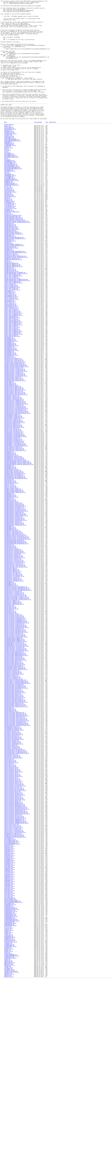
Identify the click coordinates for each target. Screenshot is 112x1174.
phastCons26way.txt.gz (10, 196)
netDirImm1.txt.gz (9, 1040)
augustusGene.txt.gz (10, 154)
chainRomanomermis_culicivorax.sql (14, 770)
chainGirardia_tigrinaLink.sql (13, 516)
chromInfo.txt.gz (9, 162)
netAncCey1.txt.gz (9, 1015)
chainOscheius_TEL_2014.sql (12, 686)
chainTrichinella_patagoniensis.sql (14, 966)
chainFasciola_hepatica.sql (12, 508)
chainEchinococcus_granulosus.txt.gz (15, 487)
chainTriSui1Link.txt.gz (11, 920)
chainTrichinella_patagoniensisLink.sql (15, 969)
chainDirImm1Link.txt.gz (11, 461)
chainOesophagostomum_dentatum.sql (14, 647)
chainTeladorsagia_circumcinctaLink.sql (15, 902)
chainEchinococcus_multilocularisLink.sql (16, 494)
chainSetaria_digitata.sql (11, 804)
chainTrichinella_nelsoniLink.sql (14, 958)
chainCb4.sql (8, 290)
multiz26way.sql (8, 183)
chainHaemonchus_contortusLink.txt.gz (15, 551)
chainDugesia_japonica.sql (11, 474)
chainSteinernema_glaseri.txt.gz (13, 833)
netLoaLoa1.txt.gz (9, 1048)
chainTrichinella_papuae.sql (12, 960)
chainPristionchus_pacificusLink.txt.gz (15, 763)
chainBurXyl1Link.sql (10, 323)
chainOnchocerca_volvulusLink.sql (14, 672)
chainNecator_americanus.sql (12, 636)
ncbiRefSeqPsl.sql (9, 1094)
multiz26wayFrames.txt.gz (11, 188)
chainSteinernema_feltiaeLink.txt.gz (15, 830)
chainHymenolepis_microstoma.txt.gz (14, 570)
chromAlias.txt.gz (9, 241)
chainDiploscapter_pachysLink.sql (14, 455)
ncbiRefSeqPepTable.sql (11, 1103)
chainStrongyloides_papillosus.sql (14, 854)
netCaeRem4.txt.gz (9, 1032)
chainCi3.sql (8, 231)
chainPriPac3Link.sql (10, 734)
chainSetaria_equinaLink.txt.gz (13, 814)
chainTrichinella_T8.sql (11, 927)
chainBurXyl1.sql (9, 320)
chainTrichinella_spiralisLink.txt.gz (15, 981)
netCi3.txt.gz (8, 238)
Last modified (38, 146)
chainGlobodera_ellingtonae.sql (13, 519)
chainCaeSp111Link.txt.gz (11, 420)
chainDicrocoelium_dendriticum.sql (14, 435)
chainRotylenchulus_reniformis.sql (14, 776)
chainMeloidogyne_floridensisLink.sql (15, 611)
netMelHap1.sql (8, 1050)
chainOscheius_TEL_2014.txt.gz (13, 688)
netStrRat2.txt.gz (9, 1071)
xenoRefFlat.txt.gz (9, 1127)
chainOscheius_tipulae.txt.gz (12, 693)
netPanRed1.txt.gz (9, 1062)
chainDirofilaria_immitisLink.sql (14, 466)
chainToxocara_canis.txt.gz (12, 906)
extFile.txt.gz (8, 256)
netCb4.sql (7, 312)
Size (47, 146)
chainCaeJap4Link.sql (10, 365)
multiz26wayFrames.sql (10, 186)
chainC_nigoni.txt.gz (10, 364)
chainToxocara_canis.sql (11, 904)
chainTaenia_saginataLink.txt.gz (13, 892)
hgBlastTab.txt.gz (9, 1155)
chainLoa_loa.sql (9, 580)
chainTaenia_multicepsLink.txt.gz (14, 886)
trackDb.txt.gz (8, 1160)
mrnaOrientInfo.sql (9, 1128)
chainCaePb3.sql (8, 404)
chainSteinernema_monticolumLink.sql (15, 840)
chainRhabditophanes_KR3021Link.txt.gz (15, 769)
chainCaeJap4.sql (9, 359)
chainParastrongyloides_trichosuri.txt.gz (16, 716)
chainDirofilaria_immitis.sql (12, 463)
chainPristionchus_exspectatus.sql (14, 748)
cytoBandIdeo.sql (9, 172)
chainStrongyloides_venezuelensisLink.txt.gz (17, 869)
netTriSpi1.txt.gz (9, 1073)
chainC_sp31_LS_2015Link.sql (12, 399)
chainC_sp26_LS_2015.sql (11, 382)
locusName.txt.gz (9, 252)
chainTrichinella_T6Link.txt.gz (13, 925)
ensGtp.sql (7, 1142)
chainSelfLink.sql (9, 158)
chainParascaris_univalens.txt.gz (14, 710)
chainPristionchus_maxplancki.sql (14, 754)
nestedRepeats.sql (9, 192)
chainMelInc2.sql (9, 597)
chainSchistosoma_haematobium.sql (14, 781)
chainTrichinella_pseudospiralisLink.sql (16, 974)
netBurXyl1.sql (8, 1022)
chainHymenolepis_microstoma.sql (13, 569)
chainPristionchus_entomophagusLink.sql (15, 745)
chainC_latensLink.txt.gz (11, 358)
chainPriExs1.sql (9, 726)
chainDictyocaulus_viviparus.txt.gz (14, 442)
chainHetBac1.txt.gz (10, 559)
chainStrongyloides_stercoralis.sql (14, 860)
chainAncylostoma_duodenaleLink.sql (14, 301)
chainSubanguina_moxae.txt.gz (12, 872)
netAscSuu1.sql (8, 1016)
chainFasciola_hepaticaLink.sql (13, 510)
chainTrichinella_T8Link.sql (12, 930)
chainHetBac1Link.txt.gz (11, 562)
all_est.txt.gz (8, 224)
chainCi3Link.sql (9, 234)
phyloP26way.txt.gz (9, 204)
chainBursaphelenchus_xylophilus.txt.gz (15, 327)
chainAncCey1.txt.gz (10, 269)
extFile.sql (7, 255)
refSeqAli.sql (8, 1131)
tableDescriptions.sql (10, 1164)
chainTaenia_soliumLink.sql (12, 896)
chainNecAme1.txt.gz (10, 632)
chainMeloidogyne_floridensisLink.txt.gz (16, 612)
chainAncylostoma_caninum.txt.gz (13, 280)
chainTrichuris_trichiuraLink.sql (14, 997)
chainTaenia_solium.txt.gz (11, 895)
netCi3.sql (7, 237)
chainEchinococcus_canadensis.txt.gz (15, 481)
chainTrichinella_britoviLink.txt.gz (15, 942)
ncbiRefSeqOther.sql (10, 1097)
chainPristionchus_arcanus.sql (13, 737)
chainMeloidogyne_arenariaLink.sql (14, 605)
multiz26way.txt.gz (9, 185)
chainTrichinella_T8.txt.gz (12, 928)
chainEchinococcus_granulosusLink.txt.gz (16, 489)
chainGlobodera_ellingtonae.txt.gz (14, 520)
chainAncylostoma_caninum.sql (12, 278)
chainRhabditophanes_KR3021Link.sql (14, 767)
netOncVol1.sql (8, 1058)
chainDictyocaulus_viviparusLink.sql (15, 443)
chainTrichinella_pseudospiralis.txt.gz (15, 973)
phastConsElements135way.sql (12, 1080)
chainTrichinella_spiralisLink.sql (14, 980)
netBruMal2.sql (8, 1019)
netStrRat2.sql (8, 1069)
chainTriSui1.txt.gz (10, 917)
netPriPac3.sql (8, 1066)
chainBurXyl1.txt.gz (10, 322)
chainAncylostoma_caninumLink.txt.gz (15, 285)
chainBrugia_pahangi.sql (11, 315)
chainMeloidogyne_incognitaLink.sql (14, 622)
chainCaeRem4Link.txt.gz (11, 414)
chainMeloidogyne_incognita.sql (13, 619)
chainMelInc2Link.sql (10, 600)
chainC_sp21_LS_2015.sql (11, 371)
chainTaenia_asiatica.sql (11, 876)
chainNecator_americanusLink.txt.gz (14, 640)
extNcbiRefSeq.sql (9, 1106)
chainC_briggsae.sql (10, 340)
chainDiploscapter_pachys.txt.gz (13, 453)
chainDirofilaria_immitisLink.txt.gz (15, 467)
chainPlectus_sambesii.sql (11, 720)
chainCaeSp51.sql (9, 421)
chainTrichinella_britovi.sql (12, 938)
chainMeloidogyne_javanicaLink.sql (14, 628)
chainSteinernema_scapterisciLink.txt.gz (16, 847)
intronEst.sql (8, 225)
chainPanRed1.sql (9, 698)
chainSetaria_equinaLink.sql (12, 812)
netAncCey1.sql (8, 1013)
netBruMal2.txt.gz (9, 1020)
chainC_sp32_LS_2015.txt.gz (12, 333)
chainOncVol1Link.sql (10, 656)
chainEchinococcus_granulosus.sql (14, 485)
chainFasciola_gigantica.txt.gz (13, 503)
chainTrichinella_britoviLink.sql (14, 941)
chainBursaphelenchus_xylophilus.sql (15, 326)
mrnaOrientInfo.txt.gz (10, 1129)
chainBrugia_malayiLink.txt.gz (13, 311)
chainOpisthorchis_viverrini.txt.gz (14, 677)
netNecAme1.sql (8, 1055)
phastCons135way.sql (10, 1078)
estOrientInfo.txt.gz (10, 230)
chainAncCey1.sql (9, 267)
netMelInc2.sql (8, 1053)
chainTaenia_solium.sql (11, 893)
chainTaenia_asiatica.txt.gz (12, 878)
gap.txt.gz (7, 190)
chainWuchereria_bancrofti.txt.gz (14, 1001)
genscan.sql (7, 175)
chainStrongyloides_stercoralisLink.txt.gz (16, 864)
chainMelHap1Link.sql (10, 594)
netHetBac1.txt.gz (9, 1046)
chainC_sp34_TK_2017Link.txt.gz (13, 375)
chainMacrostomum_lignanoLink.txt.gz (15, 590)
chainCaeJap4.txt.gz (10, 361)
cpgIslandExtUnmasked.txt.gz (12, 168)
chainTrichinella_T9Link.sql (12, 935)
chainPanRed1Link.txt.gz (11, 702)
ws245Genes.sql (8, 217)
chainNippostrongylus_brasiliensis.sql (15, 642)
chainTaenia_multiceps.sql (11, 882)
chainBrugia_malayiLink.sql (12, 309)
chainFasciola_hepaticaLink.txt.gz (14, 512)
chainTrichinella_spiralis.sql (13, 977)
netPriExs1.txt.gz (9, 1065)
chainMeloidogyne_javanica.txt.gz (14, 626)
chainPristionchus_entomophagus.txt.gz (15, 744)
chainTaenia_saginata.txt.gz (12, 889)
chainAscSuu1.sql (9, 287)
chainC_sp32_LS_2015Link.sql (12, 329)
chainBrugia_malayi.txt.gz (11, 274)
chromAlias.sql (8, 239)
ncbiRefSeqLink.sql (9, 1092)
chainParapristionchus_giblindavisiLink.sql (17, 706)
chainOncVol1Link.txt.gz (11, 657)
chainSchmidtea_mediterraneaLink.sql (15, 801)
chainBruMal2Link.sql (10, 270)
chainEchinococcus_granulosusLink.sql (15, 488)
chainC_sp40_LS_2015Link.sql (12, 337)
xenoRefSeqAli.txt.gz (10, 1135)
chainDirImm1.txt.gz (10, 459)
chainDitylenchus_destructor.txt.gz (14, 470)
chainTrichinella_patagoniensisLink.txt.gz (16, 970)
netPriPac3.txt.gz (9, 1068)
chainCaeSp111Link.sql (10, 418)
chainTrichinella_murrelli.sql (13, 944)
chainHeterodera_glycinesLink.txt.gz (15, 568)
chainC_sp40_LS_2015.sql (11, 401)
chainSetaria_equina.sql (11, 809)
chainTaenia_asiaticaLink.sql (12, 879)
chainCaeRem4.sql (9, 410)
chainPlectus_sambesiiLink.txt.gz (14, 724)
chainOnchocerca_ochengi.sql (12, 664)
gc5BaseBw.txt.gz (9, 171)
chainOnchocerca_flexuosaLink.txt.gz (15, 663)
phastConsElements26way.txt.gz (13, 202)
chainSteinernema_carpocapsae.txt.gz (15, 822)
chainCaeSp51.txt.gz (10, 422)
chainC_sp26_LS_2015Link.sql (12, 387)
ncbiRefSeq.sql (8, 1086)
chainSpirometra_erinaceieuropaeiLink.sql (16, 818)
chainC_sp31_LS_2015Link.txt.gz (13, 400)
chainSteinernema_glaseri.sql (12, 832)
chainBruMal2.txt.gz (10, 283)
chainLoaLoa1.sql (9, 575)
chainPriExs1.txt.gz (10, 727)
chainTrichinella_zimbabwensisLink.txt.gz (16, 987)
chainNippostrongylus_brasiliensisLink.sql (16, 645)
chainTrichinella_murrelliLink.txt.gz (15, 948)
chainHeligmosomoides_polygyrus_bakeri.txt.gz (17, 554)
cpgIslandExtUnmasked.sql (11, 167)
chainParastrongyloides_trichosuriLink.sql (16, 717)
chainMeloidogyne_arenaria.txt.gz (14, 604)
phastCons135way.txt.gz (11, 1079)
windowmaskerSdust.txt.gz (11, 216)
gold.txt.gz (7, 179)
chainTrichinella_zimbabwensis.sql (14, 983)
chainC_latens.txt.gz (10, 353)
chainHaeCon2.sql (9, 541)
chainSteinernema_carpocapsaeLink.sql (15, 823)
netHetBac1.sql (8, 1044)
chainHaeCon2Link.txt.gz (11, 545)
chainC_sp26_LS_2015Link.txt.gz (13, 389)
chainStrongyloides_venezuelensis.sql (15, 865)
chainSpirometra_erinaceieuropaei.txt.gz (16, 816)
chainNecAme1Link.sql (10, 633)
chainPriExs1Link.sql (10, 728)
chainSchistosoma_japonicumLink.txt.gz (15, 791)
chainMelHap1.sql (9, 591)
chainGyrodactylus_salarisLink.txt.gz (15, 540)
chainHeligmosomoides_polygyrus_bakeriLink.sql (18, 555)
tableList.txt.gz (9, 1168)
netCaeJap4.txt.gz (9, 1029)
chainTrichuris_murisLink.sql (12, 991)
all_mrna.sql (8, 1111)
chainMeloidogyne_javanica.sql (13, 625)
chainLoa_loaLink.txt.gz (11, 584)
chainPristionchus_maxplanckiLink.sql (15, 756)
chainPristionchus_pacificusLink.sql (15, 762)
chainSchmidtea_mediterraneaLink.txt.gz (15, 802)
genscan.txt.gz (8, 176)
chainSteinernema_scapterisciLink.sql (15, 846)
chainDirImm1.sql (9, 457)
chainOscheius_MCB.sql (10, 681)
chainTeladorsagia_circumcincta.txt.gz (15, 900)
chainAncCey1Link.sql (10, 276)
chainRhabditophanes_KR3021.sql (13, 765)
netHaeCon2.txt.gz (9, 1043)
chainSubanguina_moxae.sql (11, 871)
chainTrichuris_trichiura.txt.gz (13, 995)
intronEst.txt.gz (9, 227)
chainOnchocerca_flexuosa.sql (12, 659)
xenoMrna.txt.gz (8, 1115)
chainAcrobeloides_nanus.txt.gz (13, 260)
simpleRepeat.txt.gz (10, 210)
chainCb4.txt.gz (8, 291)
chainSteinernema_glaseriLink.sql (14, 835)
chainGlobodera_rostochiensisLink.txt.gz (16, 534)
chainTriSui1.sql (9, 916)
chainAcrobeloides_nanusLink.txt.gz (14, 263)
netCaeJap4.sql (8, 1027)
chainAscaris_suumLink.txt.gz (12, 257)
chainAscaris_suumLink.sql (11, 253)
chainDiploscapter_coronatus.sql (13, 446)
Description (52, 146)
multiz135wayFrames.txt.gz (11, 1009)
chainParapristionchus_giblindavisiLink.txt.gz (18, 707)
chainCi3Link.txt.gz (10, 235)
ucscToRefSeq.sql (9, 242)
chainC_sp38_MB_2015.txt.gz (12, 380)
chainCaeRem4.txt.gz (10, 411)
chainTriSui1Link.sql (10, 918)
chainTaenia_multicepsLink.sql (13, 885)
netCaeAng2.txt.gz (9, 1026)
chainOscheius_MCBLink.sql (11, 684)
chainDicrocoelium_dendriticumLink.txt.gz (16, 439)
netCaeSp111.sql (8, 1033)
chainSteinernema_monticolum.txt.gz (14, 839)
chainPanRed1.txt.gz (10, 699)
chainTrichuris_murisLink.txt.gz (13, 992)
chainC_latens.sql (9, 351)
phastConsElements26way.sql (12, 200)
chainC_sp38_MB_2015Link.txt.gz (13, 386)
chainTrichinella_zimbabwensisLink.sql (15, 985)
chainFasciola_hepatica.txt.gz (13, 509)
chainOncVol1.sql (9, 653)
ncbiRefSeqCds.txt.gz (10, 1101)
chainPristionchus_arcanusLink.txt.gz (15, 741)
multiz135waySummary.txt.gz (12, 1012)
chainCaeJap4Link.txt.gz (11, 366)
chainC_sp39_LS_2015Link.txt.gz (13, 397)
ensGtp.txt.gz (8, 1143)
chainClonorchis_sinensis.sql (12, 429)
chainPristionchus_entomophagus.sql (14, 742)
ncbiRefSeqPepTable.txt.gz (11, 1104)
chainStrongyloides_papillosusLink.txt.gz (16, 858)
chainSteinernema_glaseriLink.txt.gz (15, 836)
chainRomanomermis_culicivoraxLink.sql (15, 773)
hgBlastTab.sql (8, 1153)
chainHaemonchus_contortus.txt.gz (14, 548)
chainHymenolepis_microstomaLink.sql (15, 572)
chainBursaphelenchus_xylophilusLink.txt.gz (17, 336)
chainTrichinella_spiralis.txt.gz (14, 978)
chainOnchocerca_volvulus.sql (12, 670)
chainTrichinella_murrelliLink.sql (14, 946)
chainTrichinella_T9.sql (11, 932)
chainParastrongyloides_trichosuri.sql (15, 714)
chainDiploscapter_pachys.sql (12, 452)
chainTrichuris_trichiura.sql (12, 994)
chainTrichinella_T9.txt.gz (12, 934)
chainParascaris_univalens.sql (13, 709)
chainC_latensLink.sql (10, 357)
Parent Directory (9, 149)
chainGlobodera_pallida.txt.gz (13, 526)
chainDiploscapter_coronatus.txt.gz (14, 448)
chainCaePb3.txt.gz (9, 406)
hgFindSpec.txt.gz (9, 1163)
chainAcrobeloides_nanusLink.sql (13, 262)
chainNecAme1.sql (9, 631)
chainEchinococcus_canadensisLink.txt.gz (16, 484)
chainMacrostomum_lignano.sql (12, 586)
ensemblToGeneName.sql (10, 1145)
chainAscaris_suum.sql (10, 304)
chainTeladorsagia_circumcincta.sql (14, 899)
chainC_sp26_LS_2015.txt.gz (12, 383)
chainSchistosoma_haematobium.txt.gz (15, 783)
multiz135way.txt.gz (10, 1006)
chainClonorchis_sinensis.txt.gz (13, 431)
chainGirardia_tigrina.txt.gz (12, 515)
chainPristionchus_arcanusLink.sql (14, 740)
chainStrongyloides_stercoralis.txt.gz (15, 861)
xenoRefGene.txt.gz (9, 1124)
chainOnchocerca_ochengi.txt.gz (13, 665)
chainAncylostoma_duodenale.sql (13, 292)
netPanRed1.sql (8, 1061)
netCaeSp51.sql (8, 1036)
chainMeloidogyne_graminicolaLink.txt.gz (16, 618)
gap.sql (6, 189)
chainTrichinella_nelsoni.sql (12, 955)
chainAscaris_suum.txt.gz (11, 305)
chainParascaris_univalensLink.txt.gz (15, 713)
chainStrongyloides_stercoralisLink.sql (15, 863)
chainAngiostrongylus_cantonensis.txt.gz (16, 308)
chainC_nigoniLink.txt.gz (11, 369)
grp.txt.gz (7, 182)
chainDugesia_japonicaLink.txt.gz (14, 478)
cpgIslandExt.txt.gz (10, 165)
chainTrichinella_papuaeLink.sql (13, 963)
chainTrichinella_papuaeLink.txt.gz (14, 964)
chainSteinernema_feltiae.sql (12, 826)
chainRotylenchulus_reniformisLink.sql (15, 779)
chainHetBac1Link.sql (10, 561)
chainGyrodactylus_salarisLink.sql (14, 538)
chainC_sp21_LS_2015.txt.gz (12, 372)
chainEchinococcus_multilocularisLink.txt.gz (17, 495)
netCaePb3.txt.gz (9, 299)
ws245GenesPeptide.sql (10, 220)
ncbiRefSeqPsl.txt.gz (10, 1096)
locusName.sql (8, 251)
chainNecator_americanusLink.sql (13, 639)
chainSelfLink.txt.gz (10, 160)
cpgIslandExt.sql (9, 164)
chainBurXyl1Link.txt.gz (11, 325)
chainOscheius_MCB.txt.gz (11, 682)
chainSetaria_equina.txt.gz (12, 811)
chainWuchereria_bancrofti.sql (13, 999)
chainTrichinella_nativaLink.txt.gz (14, 953)
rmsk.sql (6, 206)
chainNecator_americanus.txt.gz (13, 638)
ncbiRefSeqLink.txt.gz (10, 1093)
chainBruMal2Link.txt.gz (11, 271)
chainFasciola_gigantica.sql (12, 502)
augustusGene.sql (9, 153)
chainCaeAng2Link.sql (10, 354)
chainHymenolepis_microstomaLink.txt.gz (15, 573)
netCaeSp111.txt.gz (9, 1034)
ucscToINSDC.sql (8, 211)
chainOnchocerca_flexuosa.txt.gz (13, 660)
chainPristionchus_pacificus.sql (13, 759)
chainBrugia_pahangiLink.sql (12, 318)
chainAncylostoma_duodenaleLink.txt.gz (15, 302)
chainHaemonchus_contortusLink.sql (14, 550)
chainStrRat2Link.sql (10, 851)
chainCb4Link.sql (9, 427)
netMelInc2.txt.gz (9, 1054)
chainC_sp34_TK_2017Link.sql (12, 373)
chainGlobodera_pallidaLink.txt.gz (14, 529)
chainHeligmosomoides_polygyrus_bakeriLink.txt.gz (18, 557)
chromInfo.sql (8, 161)
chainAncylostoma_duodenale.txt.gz (14, 294)
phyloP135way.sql (9, 1083)
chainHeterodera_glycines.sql (12, 563)
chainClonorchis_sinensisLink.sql (14, 432)
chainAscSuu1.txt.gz (10, 288)
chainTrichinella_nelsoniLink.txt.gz (15, 959)
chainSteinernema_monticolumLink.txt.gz (15, 842)
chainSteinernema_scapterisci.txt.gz (15, 844)
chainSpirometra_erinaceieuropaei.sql (15, 815)
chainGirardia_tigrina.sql (11, 513)
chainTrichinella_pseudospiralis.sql (15, 971)
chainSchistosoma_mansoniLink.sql (14, 795)
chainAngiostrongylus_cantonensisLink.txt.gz (17, 266)
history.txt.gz (8, 151)
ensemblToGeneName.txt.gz (11, 1146)
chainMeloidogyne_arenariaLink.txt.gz (15, 607)
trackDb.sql (7, 1159)
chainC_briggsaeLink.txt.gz (12, 344)
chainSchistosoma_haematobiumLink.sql (15, 784)
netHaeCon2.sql (8, 1041)
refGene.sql (7, 1117)
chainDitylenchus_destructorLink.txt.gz (15, 473)
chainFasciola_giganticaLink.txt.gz (14, 506)
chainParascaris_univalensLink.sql (14, 712)
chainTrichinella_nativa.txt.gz (13, 951)
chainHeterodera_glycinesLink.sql (14, 566)
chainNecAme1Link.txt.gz (11, 635)
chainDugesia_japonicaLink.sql (13, 477)
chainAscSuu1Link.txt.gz (11, 297)
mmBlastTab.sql (8, 1156)
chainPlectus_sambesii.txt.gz (12, 721)
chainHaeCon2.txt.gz (10, 543)
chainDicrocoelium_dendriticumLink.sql (15, 438)
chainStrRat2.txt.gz (10, 850)
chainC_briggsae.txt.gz (11, 341)
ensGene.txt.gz (8, 1141)
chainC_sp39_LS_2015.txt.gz (12, 392)
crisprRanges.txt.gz (10, 246)
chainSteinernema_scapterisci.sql (14, 843)
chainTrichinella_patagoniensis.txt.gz (15, 967)
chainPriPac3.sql (9, 731)
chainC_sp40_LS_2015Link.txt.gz (13, 339)
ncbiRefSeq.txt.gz (9, 1087)
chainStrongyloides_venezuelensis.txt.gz (16, 867)
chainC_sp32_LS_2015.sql (11, 332)
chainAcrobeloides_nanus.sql (12, 259)
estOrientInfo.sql (9, 228)
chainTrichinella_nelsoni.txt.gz (13, 956)
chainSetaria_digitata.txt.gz (12, 805)
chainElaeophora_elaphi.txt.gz (13, 498)
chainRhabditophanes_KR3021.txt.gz (14, 766)
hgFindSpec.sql (8, 1162)
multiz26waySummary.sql (11, 197)
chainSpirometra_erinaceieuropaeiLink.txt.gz (17, 819)
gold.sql (6, 178)
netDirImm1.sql (8, 1039)
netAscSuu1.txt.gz (9, 1018)
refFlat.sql (7, 1120)
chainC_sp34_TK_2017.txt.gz (12, 347)
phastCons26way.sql (9, 195)
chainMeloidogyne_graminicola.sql (14, 614)
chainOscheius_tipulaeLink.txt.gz (14, 696)
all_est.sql (7, 223)
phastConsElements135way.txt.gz (13, 1082)
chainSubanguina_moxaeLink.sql (13, 874)
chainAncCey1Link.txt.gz (11, 277)
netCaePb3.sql (8, 298)
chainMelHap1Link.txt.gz (11, 596)
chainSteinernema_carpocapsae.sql (14, 821)
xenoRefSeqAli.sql (9, 1134)
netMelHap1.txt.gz (9, 1051)
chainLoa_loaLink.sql (10, 583)
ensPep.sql (7, 1150)
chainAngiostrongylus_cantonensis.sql (15, 306)
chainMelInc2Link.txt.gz (11, 601)
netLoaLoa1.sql (8, 1047)
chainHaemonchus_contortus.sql (13, 547)
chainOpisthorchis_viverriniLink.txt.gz (15, 679)
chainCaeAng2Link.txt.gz (11, 355)
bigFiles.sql (8, 1170)
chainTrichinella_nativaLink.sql (13, 952)
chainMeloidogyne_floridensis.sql (14, 608)
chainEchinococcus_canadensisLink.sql (15, 482)
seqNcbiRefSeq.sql (9, 1108)
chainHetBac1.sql (9, 558)
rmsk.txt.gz (7, 207)
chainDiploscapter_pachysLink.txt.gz (15, 456)
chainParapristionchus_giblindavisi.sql (15, 703)
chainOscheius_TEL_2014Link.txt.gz (14, 691)
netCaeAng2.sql (8, 1025)
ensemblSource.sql (9, 1148)
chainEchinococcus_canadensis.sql (14, 480)
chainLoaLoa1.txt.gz (10, 576)
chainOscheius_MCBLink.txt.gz (12, 685)
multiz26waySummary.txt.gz (11, 199)
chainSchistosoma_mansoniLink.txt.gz (15, 797)
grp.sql (6, 181)
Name (5, 146)
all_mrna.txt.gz (8, 1113)
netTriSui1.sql (8, 1075)
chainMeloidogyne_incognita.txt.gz (14, 621)
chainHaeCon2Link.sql (10, 544)
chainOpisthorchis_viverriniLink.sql (15, 678)
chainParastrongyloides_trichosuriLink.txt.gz (17, 719)
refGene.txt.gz (8, 1118)
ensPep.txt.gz (8, 1152)
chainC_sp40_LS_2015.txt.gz (12, 403)
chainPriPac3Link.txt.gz (11, 735)
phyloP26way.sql (8, 203)
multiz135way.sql (9, 1005)
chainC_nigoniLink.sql (10, 368)
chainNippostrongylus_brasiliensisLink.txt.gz (17, 646)
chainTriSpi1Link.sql (10, 913)
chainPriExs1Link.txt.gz (11, 730)
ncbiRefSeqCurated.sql (10, 1089)
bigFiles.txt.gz (8, 1171)
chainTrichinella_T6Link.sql (12, 924)
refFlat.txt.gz (8, 1121)
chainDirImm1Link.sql (10, 460)
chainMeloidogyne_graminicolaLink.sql (15, 617)
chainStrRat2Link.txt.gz (11, 853)
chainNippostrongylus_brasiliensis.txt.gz (16, 643)
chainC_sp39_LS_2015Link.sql (12, 396)
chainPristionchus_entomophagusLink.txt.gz (16, 747)
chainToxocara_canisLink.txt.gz (13, 909)
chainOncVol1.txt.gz (10, 654)
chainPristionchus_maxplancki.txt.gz (15, 755)
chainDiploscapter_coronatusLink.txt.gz (15, 450)
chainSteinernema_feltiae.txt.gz (13, 828)
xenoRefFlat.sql (8, 1125)
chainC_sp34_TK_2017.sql (11, 346)
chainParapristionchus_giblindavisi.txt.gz (16, 705)
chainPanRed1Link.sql (10, 700)
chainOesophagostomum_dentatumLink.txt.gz (16, 652)
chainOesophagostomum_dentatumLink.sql (15, 650)
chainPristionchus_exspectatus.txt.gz (15, 749)
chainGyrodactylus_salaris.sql (13, 536)
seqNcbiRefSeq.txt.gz (10, 1110)
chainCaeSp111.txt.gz (10, 417)
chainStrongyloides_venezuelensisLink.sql (16, 868)
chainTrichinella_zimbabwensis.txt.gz (15, 984)
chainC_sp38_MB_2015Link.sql (12, 385)
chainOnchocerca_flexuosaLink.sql (14, 661)
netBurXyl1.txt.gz (9, 1023)
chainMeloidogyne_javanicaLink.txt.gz (15, 629)
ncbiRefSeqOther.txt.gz (11, 1099)
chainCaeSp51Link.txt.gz (11, 425)
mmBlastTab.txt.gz (9, 1157)
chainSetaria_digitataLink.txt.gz (14, 808)
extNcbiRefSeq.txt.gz (10, 1107)
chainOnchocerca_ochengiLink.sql (13, 667)
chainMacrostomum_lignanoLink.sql (14, 589)
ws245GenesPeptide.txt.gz (11, 221)
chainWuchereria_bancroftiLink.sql (14, 1002)
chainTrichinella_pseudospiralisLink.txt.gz (17, 976)
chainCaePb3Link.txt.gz (11, 408)
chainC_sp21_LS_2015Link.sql (12, 376)
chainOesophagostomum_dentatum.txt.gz (15, 649)
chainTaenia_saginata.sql (11, 888)
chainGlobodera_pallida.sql (12, 524)
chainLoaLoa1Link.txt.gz (11, 579)
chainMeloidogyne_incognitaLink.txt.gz (15, 624)
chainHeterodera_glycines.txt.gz (13, 565)
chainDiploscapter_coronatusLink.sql (15, 449)
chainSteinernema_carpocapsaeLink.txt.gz (16, 825)
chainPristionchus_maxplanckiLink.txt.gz (16, 758)
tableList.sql (8, 1167)
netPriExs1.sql (8, 1064)
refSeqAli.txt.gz (9, 1132)
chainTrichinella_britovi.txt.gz (13, 939)
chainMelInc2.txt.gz (10, 598)
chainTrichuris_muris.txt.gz (12, 990)
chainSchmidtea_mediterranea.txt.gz (14, 800)
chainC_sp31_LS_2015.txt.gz (12, 394)
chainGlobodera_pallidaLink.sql (13, 527)
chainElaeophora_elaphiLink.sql (13, 499)
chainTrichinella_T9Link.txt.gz (13, 937)
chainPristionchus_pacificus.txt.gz (14, 761)
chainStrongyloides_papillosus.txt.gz (15, 856)
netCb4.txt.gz (8, 313)
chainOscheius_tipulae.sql (11, 692)
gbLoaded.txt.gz (8, 1138)
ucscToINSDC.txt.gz (9, 213)
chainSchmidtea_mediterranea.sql (13, 798)
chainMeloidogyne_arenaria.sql (13, 603)
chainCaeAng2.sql (9, 348)
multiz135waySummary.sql (11, 1011)
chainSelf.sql (8, 155)
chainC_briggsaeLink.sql (11, 343)
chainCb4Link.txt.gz (10, 428)
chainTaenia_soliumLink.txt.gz (13, 897)
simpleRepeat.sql (9, 209)
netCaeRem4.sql (8, 1030)
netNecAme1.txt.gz (9, 1057)
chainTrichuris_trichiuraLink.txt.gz (15, 998)
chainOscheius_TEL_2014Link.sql (13, 689)
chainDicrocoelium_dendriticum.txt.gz (15, 436)
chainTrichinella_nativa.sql (12, 949)
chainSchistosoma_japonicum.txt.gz (14, 788)
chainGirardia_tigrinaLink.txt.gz (14, 517)
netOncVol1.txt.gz (9, 1060)
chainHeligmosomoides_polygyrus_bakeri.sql (16, 552)
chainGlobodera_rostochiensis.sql (14, 530)
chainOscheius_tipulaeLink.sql (13, 695)
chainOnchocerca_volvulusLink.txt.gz (15, 674)
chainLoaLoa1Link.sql (10, 577)
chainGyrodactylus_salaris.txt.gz (14, 537)
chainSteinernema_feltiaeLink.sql (14, 829)
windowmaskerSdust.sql (10, 214)
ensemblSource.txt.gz (10, 1149)
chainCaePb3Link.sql (10, 407)
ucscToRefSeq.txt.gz (10, 244)
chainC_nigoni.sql (9, 362)
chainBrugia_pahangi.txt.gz (12, 316)
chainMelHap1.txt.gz (10, 593)
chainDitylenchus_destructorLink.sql (15, 471)
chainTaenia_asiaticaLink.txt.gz (13, 881)
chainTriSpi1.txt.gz (10, 911)
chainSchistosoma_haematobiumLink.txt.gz (16, 786)
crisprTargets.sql (9, 248)
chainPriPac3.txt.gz (10, 733)
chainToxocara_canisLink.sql (12, 907)
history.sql (7, 150)
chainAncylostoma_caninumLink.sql (14, 284)
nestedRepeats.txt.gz (10, 193)
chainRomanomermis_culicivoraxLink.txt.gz (16, 774)
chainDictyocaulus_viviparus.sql (13, 441)
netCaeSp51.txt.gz (9, 1037)
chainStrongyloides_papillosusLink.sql (15, 857)
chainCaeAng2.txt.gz (10, 350)
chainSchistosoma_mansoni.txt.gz (13, 794)
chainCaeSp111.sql (9, 415)
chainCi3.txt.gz (8, 232)
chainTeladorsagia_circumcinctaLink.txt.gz (16, 903)
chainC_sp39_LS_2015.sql (11, 390)
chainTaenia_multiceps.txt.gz (12, 883)
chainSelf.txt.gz (9, 157)
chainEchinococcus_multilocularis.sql (15, 491)
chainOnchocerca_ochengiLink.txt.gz (14, 668)
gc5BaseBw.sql (8, 169)
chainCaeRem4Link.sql (10, 413)
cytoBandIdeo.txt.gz (10, 174)
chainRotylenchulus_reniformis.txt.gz (15, 777)
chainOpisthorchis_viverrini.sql (13, 675)
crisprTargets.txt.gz (10, 249)
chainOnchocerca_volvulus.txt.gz (13, 671)
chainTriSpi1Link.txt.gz (11, 914)
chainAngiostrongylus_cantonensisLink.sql (16, 264)
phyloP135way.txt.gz (10, 1085)
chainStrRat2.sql (9, 849)
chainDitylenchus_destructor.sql (13, 468)
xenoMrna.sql (8, 1114)
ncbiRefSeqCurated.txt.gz (11, 1090)
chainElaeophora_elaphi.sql (12, 496)
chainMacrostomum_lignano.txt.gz (13, 587)
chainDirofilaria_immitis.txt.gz (13, 464)
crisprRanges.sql (9, 245)
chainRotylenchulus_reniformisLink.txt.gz (16, 780)
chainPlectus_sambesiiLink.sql (13, 723)
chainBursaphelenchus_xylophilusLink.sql (16, 334)
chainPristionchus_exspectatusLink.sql (15, 751)
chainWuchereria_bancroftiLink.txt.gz (15, 1004)
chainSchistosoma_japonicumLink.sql (14, 790)
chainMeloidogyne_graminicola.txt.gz (15, 615)
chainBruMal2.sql (9, 281)
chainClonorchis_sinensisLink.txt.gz (15, 434)
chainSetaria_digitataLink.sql (13, 807)
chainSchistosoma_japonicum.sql (13, 787)
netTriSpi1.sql (8, 1072)
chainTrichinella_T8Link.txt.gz (13, 931)
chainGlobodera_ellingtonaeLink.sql (14, 522)
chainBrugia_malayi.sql (11, 273)
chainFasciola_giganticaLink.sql (13, 505)
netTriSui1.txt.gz (9, 1076)
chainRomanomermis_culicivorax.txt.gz (15, 772)
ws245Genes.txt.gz (9, 218)
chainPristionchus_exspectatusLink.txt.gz (16, 752)
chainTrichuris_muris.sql (11, 988)
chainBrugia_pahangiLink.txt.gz (13, 319)
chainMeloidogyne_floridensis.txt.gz (15, 610)
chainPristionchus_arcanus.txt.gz (14, 738)
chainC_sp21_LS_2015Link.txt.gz (13, 378)
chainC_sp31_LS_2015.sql (11, 393)
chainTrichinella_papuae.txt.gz (13, 962)
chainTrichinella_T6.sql (11, 921)
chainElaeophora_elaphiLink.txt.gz (14, 501)
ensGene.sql (7, 1139)
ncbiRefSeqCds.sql (9, 1100)
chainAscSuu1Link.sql (10, 295)
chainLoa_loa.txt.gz (10, 582)
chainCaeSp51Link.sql (10, 424)
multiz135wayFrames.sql (11, 1008)
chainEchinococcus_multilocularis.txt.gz (16, 492)
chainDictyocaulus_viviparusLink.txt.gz (15, 445)
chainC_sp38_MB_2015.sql (11, 379)
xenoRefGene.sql (8, 1122)
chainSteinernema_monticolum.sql (13, 837)
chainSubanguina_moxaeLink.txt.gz (14, 875)
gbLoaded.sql (8, 1136)
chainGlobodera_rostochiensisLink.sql (15, 533)
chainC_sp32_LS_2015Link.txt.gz (13, 330)
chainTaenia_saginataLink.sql (12, 890)
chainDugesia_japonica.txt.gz (12, 475)
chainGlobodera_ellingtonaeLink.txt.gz (15, 523)
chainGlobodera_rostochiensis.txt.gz (15, 531)
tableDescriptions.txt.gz (11, 1166)
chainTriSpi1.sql (9, 910)
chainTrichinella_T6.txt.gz (12, 923)
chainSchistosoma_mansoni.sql (12, 793)
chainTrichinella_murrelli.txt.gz (14, 945)
